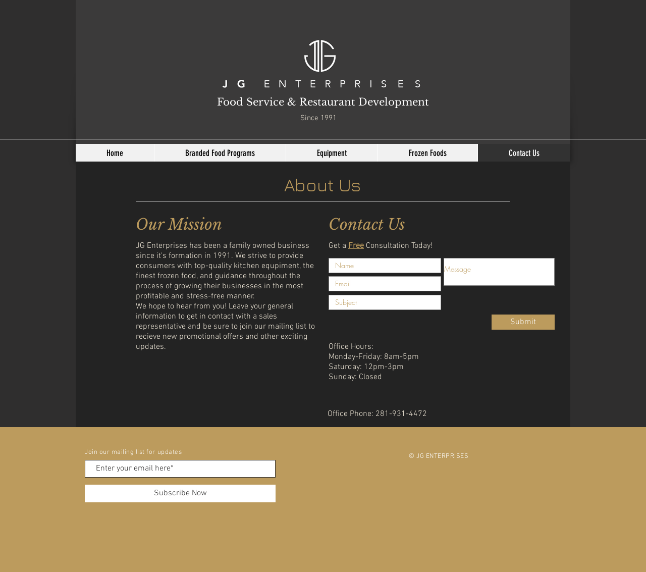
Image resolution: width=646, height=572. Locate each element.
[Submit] (523, 322)
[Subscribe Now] (180, 493)
